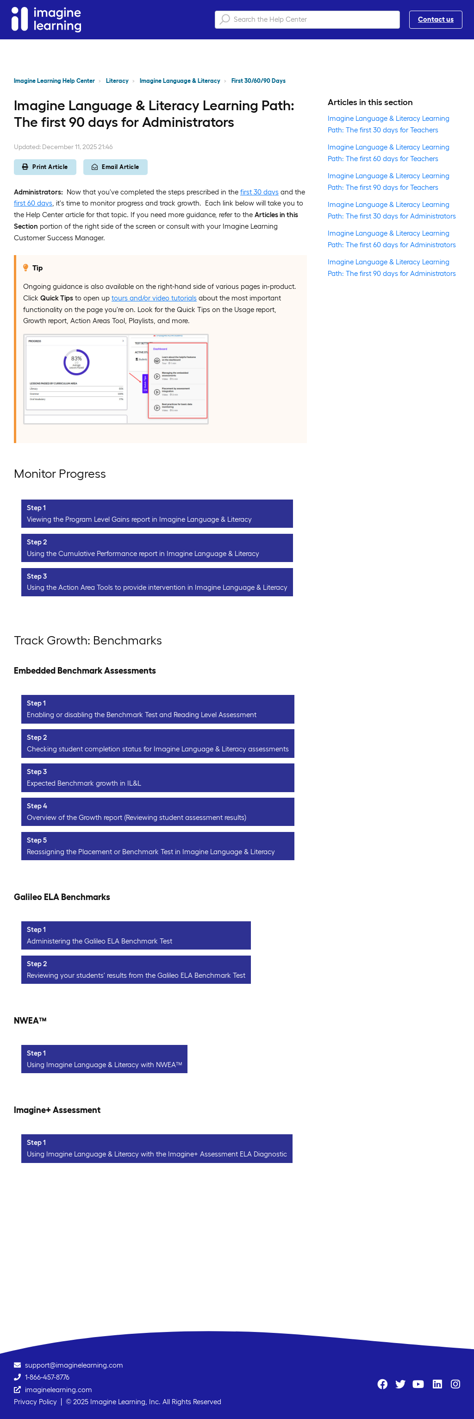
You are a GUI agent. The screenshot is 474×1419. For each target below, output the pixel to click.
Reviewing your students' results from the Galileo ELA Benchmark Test (136, 975)
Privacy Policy (35, 1402)
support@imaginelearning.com (74, 1365)
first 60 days (33, 203)
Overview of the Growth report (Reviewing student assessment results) (136, 817)
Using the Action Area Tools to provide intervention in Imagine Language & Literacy (157, 587)
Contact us (436, 19)
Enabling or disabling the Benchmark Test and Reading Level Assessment (141, 715)
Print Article (45, 166)
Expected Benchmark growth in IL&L (84, 783)
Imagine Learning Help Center (54, 80)
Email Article (115, 166)
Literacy (117, 80)
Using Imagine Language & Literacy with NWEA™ (104, 1065)
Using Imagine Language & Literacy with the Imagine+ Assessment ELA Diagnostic (157, 1154)
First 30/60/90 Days (258, 80)
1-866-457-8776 (47, 1377)
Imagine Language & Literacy (180, 80)
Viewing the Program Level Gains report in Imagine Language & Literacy (139, 519)
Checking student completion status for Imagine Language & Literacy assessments (158, 749)
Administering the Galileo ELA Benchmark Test (99, 941)
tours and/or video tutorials (154, 298)
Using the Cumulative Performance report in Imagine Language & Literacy (143, 553)
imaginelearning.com (58, 1390)
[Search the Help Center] (307, 20)
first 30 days (259, 192)
